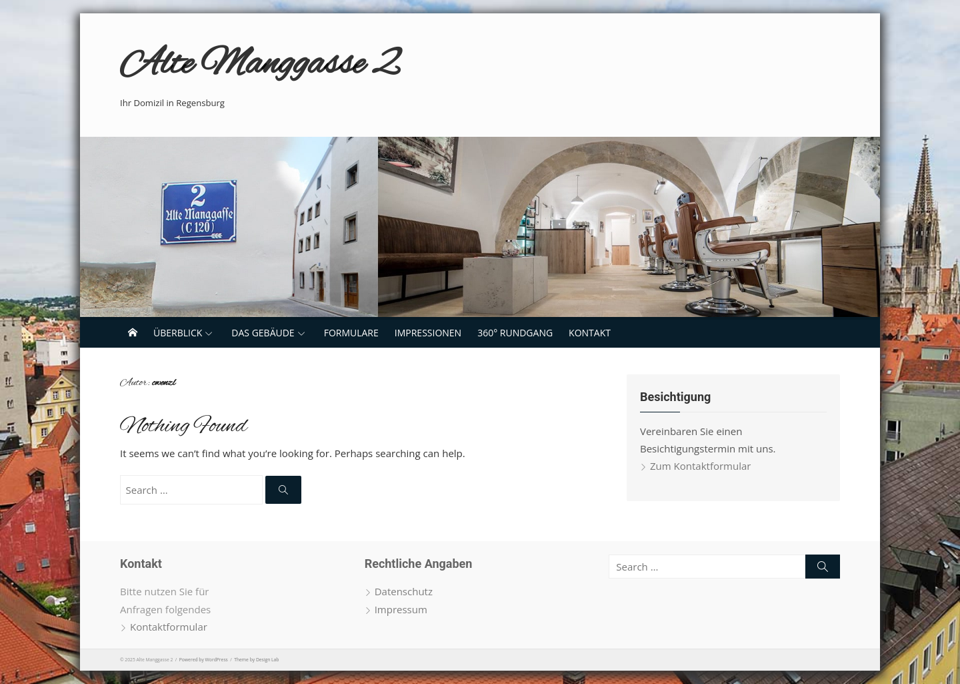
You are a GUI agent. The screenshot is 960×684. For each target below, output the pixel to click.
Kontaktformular (168, 626)
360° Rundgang (515, 332)
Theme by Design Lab (256, 660)
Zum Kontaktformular (700, 465)
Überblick (177, 332)
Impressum (401, 609)
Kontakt (590, 332)
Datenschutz (404, 591)
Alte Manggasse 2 (259, 65)
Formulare (351, 332)
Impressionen (428, 332)
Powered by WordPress (203, 660)
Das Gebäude (262, 332)
